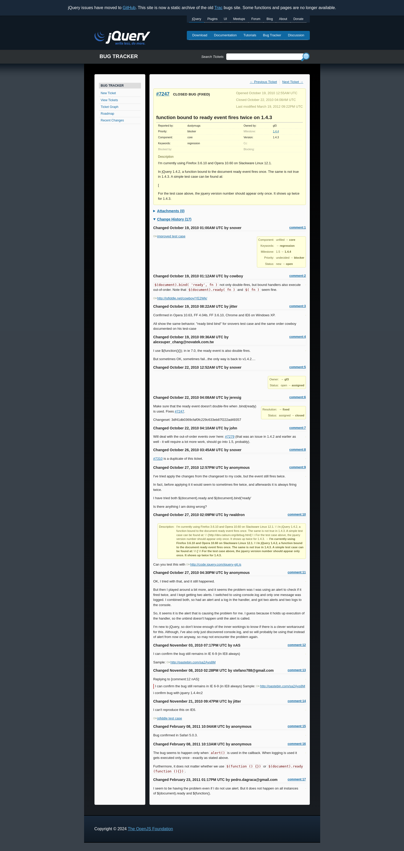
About (283, 19)
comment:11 (296, 572)
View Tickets (109, 100)
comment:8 (297, 449)
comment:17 (296, 779)
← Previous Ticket (263, 82)
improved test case (169, 236)
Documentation (225, 35)
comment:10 (296, 514)
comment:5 (297, 367)
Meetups (239, 19)
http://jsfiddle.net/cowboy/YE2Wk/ (180, 298)
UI (225, 19)
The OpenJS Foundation (150, 829)
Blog (269, 19)
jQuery (196, 19)
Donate (298, 19)
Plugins (212, 19)
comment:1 (297, 227)
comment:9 (297, 467)
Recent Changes (112, 120)
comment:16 (296, 744)
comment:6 (297, 397)
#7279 (229, 436)
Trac (218, 7)
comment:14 (296, 701)
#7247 (162, 94)
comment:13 (296, 670)
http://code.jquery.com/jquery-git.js (213, 564)
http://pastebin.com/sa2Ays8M (191, 662)
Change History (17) (174, 219)
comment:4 (297, 337)
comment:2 (297, 276)
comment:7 (297, 428)
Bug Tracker (272, 35)
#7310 (158, 459)
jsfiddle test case (167, 718)
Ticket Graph (109, 107)
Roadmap (107, 113)
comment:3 (297, 306)
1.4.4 (276, 131)
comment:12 (296, 645)
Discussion (296, 35)
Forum (256, 19)
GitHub (129, 7)
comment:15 (296, 726)
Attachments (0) (170, 211)
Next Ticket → (292, 82)
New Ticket (108, 93)
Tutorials (249, 35)
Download (199, 35)
